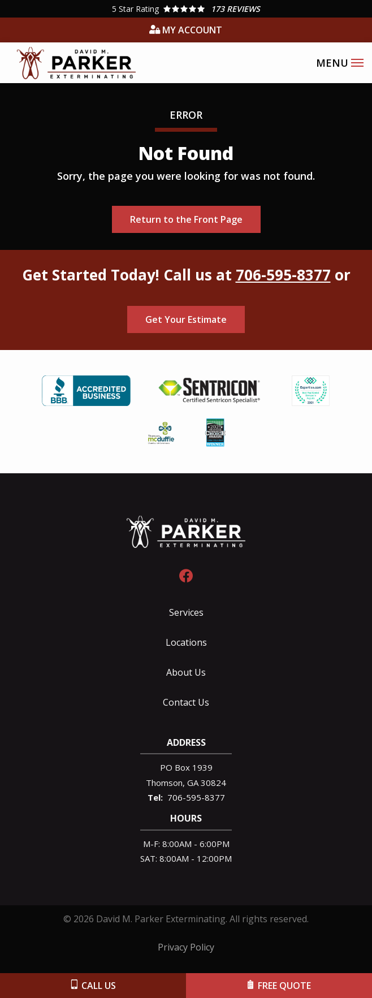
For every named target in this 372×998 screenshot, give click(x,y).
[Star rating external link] (186, 9)
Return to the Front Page (186, 219)
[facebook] (186, 574)
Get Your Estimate (186, 319)
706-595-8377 (283, 275)
